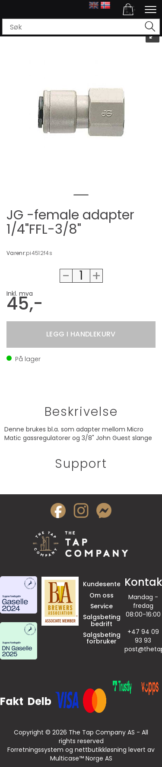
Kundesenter (103, 584)
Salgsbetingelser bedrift (109, 620)
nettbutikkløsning (101, 749)
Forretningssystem (35, 749)
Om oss (101, 595)
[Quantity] (81, 276)
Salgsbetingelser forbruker (109, 638)
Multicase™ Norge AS (81, 758)
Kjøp (81, 334)
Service (101, 606)
